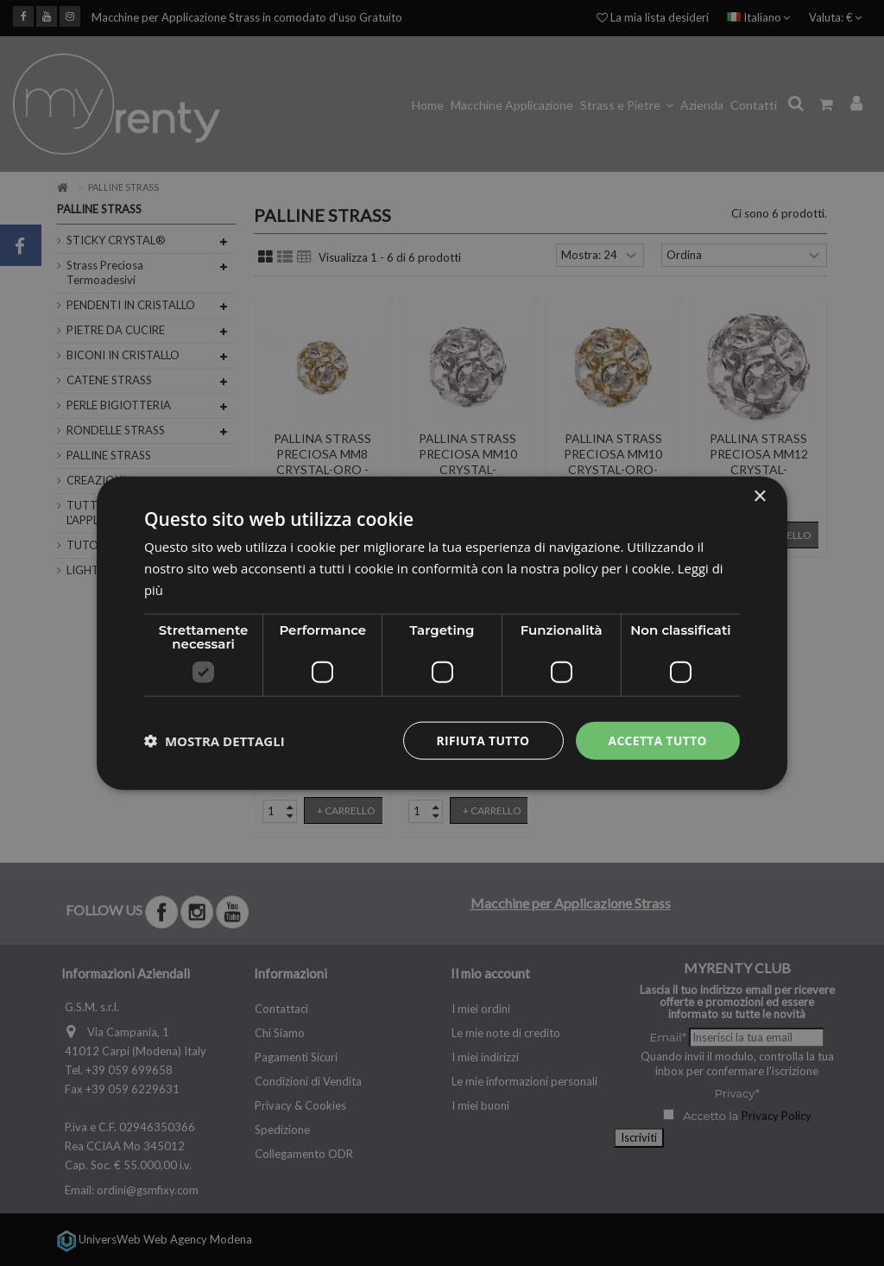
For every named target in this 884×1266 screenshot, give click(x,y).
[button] (214, 740)
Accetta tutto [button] (657, 739)
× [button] (759, 496)
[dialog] (442, 632)
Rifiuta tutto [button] (480, 739)
